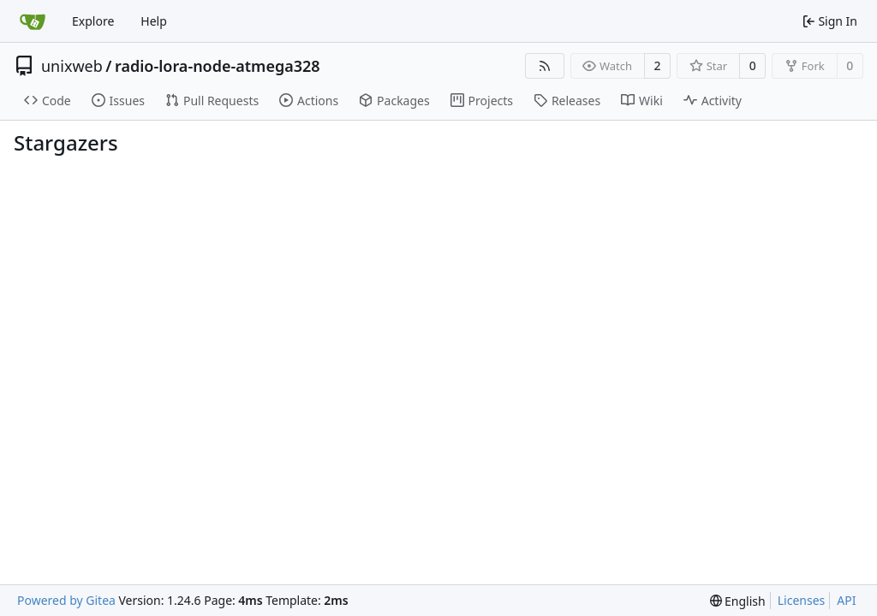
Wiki (642, 100)
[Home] (33, 21)
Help (153, 21)
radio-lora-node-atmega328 (217, 65)
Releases (567, 100)
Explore (93, 21)
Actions (308, 100)
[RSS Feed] (544, 66)
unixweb (72, 65)
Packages (394, 100)
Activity (712, 100)
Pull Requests (212, 100)
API (846, 600)
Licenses (802, 600)
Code (47, 100)
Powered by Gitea (66, 600)
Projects (481, 100)
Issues (118, 100)
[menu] (738, 601)
